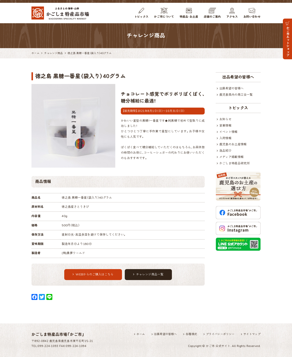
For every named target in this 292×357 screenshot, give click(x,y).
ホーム (141, 334)
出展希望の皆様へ (231, 88)
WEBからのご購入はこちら (93, 274)
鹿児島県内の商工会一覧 (236, 95)
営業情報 (225, 126)
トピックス (141, 17)
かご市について (164, 17)
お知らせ (225, 119)
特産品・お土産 (189, 17)
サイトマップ (252, 334)
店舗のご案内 (212, 17)
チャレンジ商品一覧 (148, 274)
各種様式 (191, 334)
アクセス (232, 17)
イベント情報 (228, 132)
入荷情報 (225, 138)
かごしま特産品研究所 (234, 163)
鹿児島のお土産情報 (233, 144)
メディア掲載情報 (231, 157)
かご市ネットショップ (287, 41)
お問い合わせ (252, 17)
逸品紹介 (225, 151)
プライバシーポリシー (220, 334)
